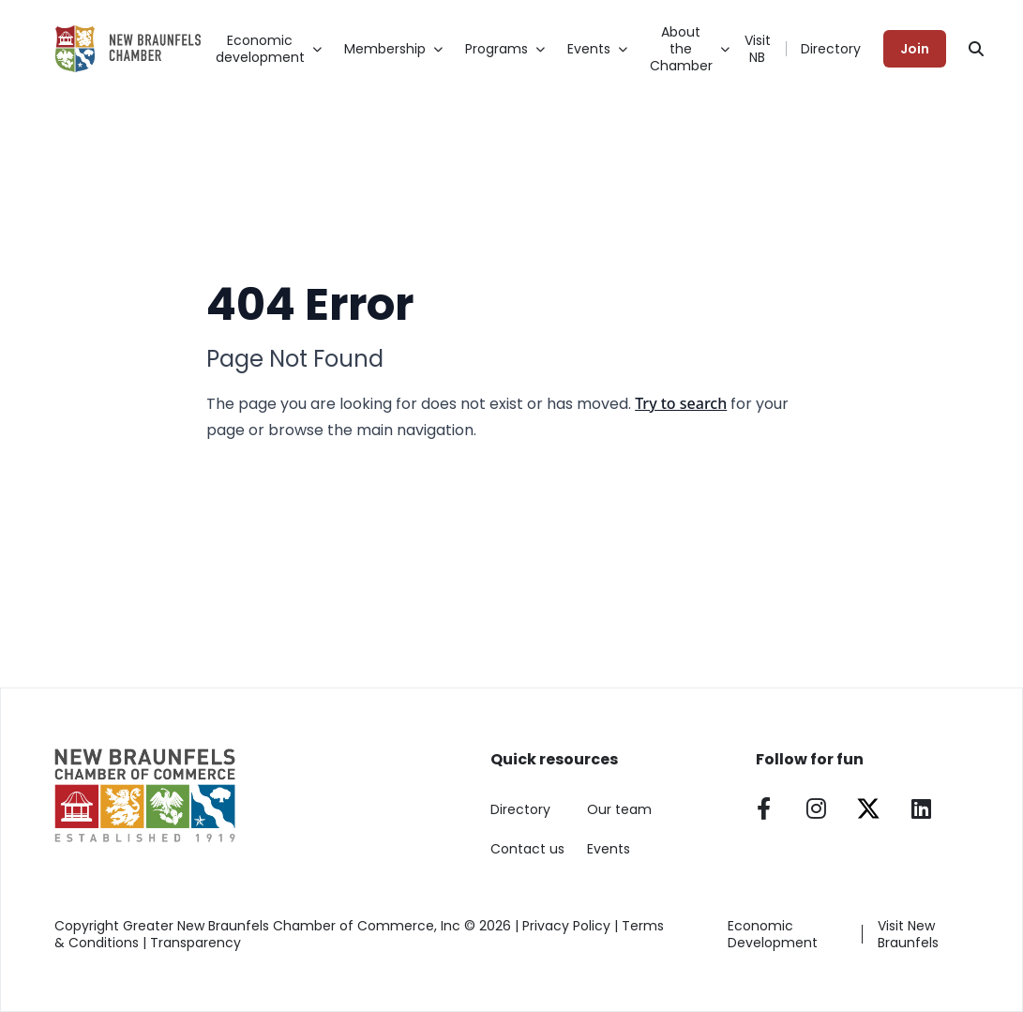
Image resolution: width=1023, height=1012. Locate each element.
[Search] (976, 49)
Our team (619, 809)
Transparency (195, 942)
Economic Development (773, 934)
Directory (831, 48)
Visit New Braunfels (908, 934)
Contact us (527, 848)
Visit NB (758, 49)
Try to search (681, 403)
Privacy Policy (566, 925)
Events (608, 848)
